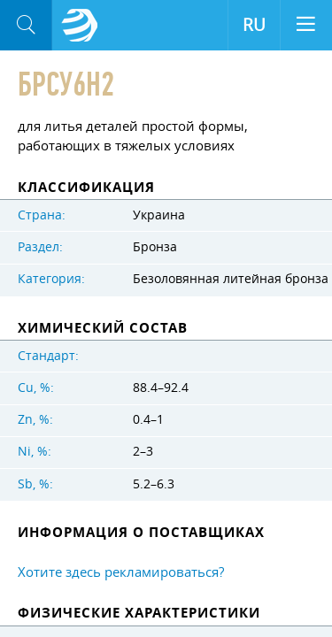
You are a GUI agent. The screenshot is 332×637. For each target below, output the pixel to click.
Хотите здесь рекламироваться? (121, 571)
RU (254, 24)
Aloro (79, 25)
